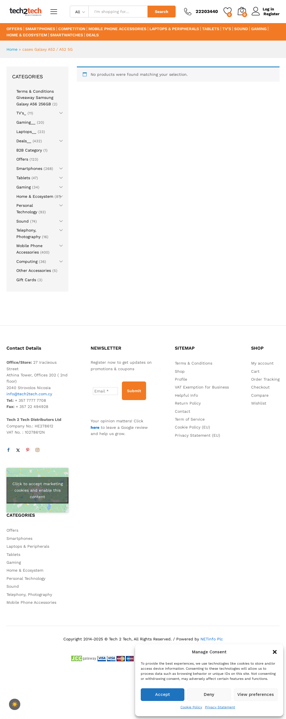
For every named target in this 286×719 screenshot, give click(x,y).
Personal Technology (25, 578)
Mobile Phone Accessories (117, 29)
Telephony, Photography (29, 594)
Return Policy (188, 403)
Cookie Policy (191, 707)
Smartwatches (66, 35)
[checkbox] (14, 704)
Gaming (259, 29)
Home (11, 49)
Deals (92, 35)
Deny (209, 694)
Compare (260, 395)
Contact (182, 411)
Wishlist (258, 403)
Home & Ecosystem (26, 35)
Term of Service (190, 419)
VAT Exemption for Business (202, 387)
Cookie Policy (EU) (192, 427)
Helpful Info (186, 395)
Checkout (260, 387)
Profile (181, 379)
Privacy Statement (220, 707)
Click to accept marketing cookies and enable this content (37, 490)
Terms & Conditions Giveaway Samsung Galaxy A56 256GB (35, 97)
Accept (162, 694)
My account (262, 363)
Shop (180, 371)
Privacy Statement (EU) (197, 435)
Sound (241, 29)
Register (271, 14)
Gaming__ (25, 122)
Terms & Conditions (193, 363)
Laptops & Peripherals (174, 29)
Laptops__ (26, 131)
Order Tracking (265, 379)
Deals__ (23, 141)
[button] (275, 652)
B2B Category (29, 150)
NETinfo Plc (211, 639)
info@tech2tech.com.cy (29, 394)
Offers (14, 29)
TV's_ (21, 113)
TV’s (226, 29)
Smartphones (40, 29)
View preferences (255, 694)
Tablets (210, 29)
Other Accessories (33, 270)
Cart (255, 371)
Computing (26, 261)
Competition (71, 29)
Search (161, 11)
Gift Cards (26, 280)
